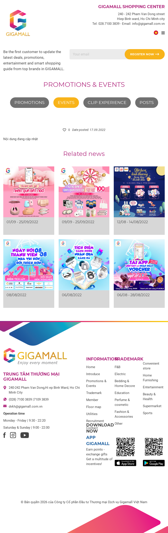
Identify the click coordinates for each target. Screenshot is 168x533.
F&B (117, 367)
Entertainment (153, 387)
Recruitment (95, 421)
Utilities (92, 414)
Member (92, 400)
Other (118, 424)
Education (122, 393)
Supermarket (152, 406)
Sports (147, 413)
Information (102, 359)
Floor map (93, 407)
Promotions (29, 102)
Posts (147, 102)
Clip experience (107, 102)
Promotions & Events (84, 84)
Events (66, 102)
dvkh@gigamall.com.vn (25, 406)
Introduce (93, 374)
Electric (120, 374)
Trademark (94, 393)
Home (90, 367)
